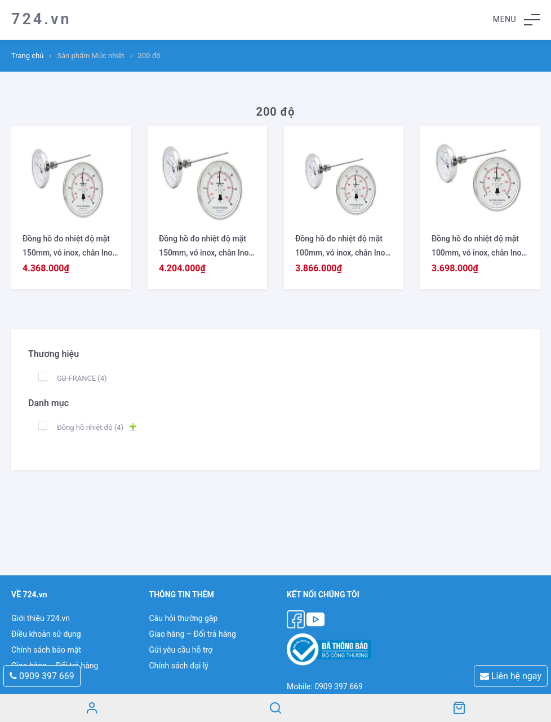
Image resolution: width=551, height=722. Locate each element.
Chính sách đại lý (178, 665)
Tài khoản (92, 708)
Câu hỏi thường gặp (183, 618)
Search (275, 708)
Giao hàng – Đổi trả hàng (192, 634)
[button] (516, 19)
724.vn (41, 19)
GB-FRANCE (82, 378)
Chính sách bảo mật (46, 649)
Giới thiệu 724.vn (40, 618)
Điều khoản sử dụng (46, 634)
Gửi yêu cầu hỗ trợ (180, 649)
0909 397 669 (42, 676)
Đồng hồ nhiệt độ (90, 427)
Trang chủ (27, 55)
